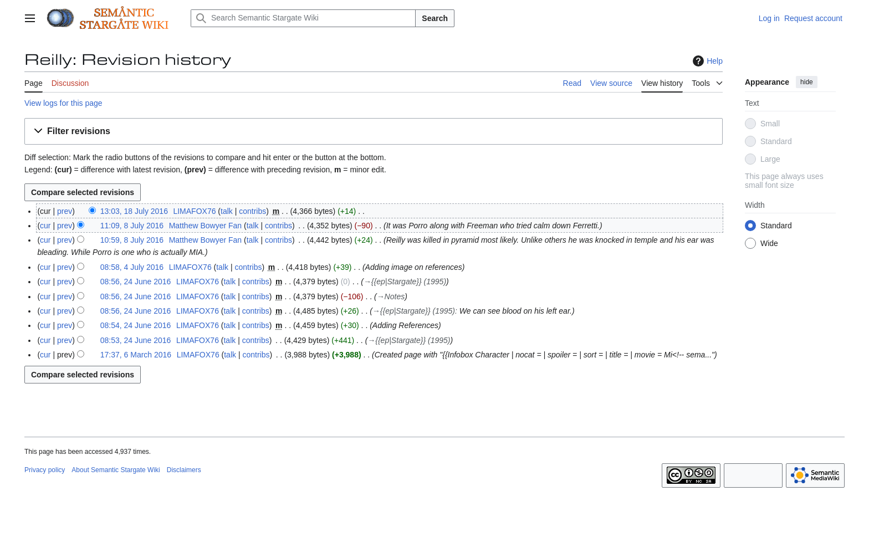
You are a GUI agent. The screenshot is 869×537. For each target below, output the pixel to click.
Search (435, 18)
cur (45, 225)
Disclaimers (184, 470)
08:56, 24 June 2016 (135, 281)
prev (64, 211)
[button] (373, 131)
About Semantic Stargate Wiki (115, 470)
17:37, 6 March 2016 (135, 354)
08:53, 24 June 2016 (135, 340)
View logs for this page (63, 103)
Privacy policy (44, 470)
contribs (252, 211)
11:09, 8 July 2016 (131, 225)
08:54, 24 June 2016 (135, 325)
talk (227, 211)
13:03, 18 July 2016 (134, 211)
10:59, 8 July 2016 (131, 240)
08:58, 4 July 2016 (131, 267)
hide (806, 82)
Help (706, 61)
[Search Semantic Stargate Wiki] (303, 18)
